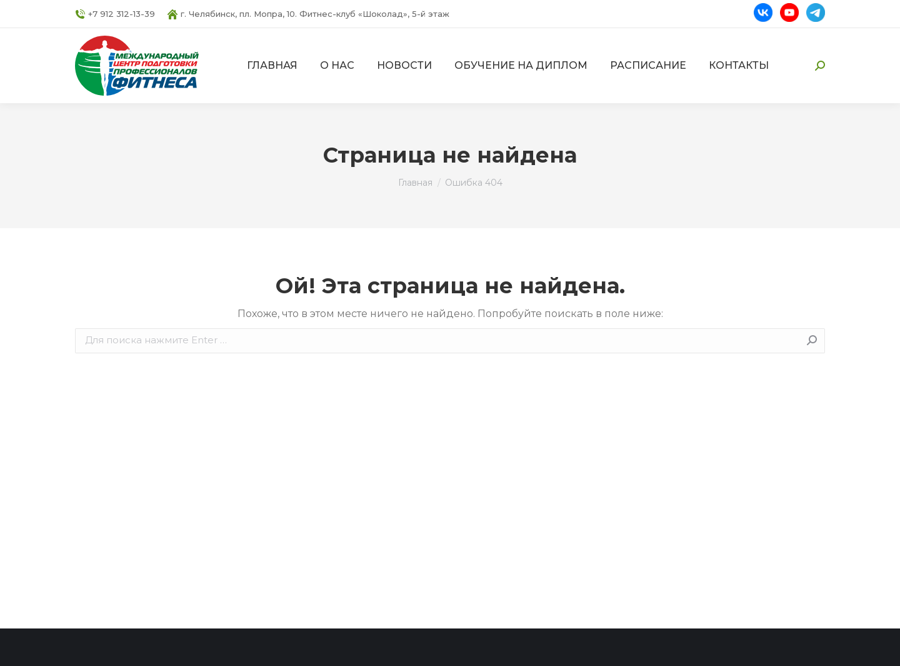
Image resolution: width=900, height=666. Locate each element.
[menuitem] (272, 65)
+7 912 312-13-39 (115, 14)
